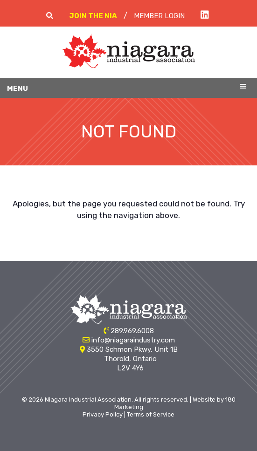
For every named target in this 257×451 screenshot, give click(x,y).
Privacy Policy (103, 414)
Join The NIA (93, 16)
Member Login (159, 16)
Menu (17, 88)
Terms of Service (150, 414)
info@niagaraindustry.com (133, 340)
